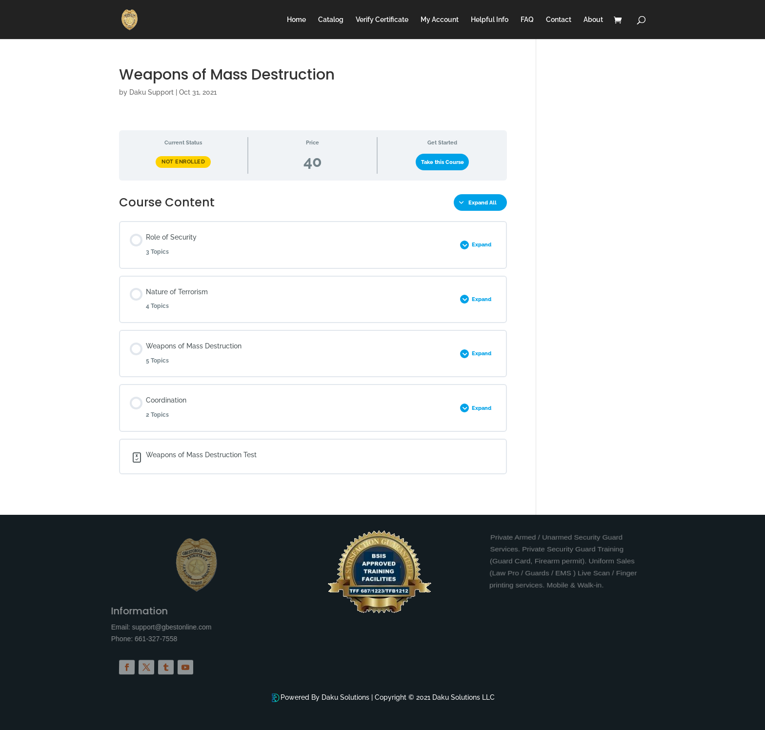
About (593, 19)
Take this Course (442, 162)
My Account (440, 19)
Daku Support (151, 92)
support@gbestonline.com (216, 627)
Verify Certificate (382, 19)
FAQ (527, 19)
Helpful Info (489, 19)
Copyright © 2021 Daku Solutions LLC (435, 697)
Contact (558, 19)
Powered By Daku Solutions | (328, 697)
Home (296, 19)
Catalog (330, 19)
